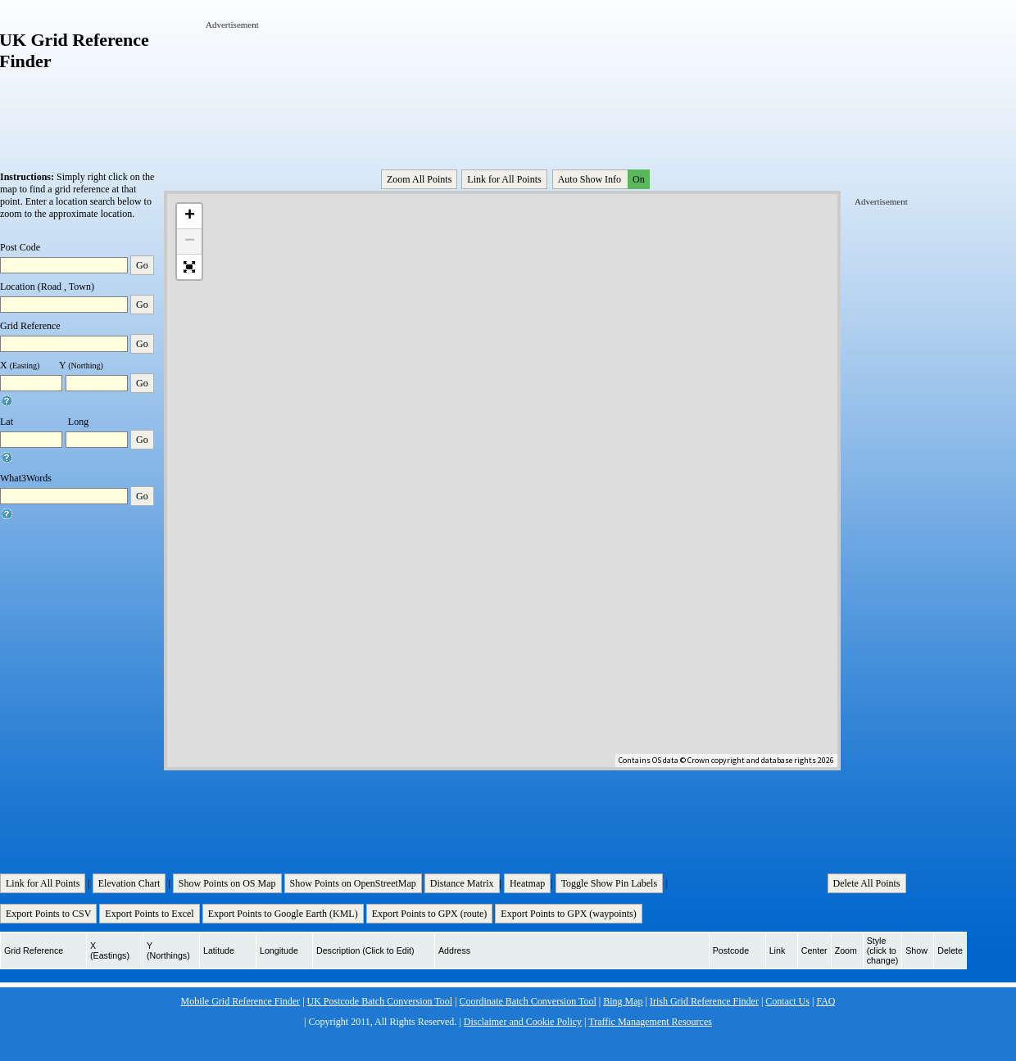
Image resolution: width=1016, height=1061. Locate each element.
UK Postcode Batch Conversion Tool (380, 1001)
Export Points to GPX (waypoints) (568, 913)
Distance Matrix (462, 883)
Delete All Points (866, 883)
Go (142, 265)
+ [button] (189, 216)
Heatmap (527, 883)
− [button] (189, 241)
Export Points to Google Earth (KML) (283, 913)
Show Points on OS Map (227, 883)
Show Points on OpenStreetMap (353, 883)
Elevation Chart (129, 883)
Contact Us (787, 1001)
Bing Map (622, 1001)
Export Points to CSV (48, 913)
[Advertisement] (256, 80)
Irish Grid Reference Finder (704, 1001)
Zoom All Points (419, 179)
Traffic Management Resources (650, 1021)
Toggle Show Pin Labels (609, 883)
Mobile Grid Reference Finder (241, 1001)
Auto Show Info (602, 179)
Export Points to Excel (149, 913)
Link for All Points (504, 179)
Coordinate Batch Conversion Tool (528, 1001)
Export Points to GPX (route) (430, 913)
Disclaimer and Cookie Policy (523, 1021)
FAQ (825, 1001)
